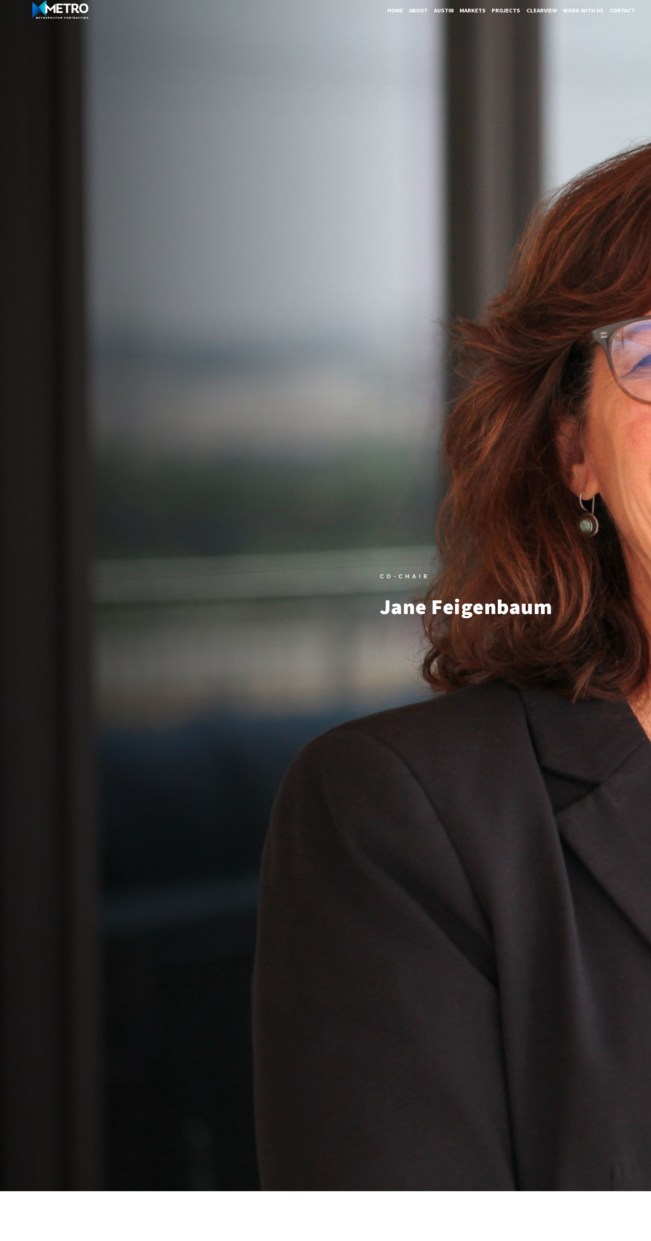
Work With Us (583, 10)
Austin (444, 10)
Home (395, 10)
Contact (622, 10)
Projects (506, 10)
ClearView (541, 10)
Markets (473, 10)
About (418, 10)
